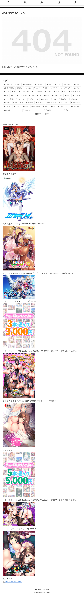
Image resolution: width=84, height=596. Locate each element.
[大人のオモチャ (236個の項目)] (74, 99)
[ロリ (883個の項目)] (14, 91)
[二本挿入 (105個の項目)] (12, 110)
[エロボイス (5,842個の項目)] (8, 84)
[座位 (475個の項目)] (6, 95)
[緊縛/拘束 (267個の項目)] (63, 99)
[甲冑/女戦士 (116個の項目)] (75, 106)
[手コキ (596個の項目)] (57, 91)
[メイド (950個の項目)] (7, 91)
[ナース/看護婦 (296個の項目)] (9, 99)
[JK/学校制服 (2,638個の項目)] (28, 84)
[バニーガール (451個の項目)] (22, 95)
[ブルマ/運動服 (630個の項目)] (37, 91)
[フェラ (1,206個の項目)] (37, 88)
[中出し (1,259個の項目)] (29, 88)
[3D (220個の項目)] (22, 103)
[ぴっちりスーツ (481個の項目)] (74, 91)
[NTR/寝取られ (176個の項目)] (52, 103)
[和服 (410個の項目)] (39, 95)
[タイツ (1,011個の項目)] (77, 88)
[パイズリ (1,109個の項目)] (54, 88)
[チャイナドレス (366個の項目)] (57, 95)
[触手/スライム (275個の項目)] (33, 99)
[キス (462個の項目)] (13, 95)
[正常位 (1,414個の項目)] (77, 84)
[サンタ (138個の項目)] (17, 106)
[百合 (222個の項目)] (15, 103)
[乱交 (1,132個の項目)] (45, 88)
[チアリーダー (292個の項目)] (21, 99)
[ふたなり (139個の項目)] (7, 106)
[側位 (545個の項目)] (64, 91)
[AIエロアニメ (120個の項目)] (63, 106)
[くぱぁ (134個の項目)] (26, 106)
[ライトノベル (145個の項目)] (64, 103)
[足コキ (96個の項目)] (72, 110)
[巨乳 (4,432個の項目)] (17, 84)
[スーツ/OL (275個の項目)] (45, 99)
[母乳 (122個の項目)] (53, 106)
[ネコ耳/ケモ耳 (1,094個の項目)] (66, 88)
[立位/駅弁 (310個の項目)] (76, 95)
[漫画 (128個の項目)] (45, 106)
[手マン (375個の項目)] (46, 95)
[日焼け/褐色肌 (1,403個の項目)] (9, 88)
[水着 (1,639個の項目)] (49, 84)
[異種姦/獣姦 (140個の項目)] (75, 103)
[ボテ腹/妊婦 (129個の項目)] (36, 106)
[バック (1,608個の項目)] (58, 84)
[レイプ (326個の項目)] (68, 95)
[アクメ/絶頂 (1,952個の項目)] (40, 84)
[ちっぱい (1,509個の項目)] (67, 84)
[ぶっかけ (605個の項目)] (48, 91)
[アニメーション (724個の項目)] (24, 91)
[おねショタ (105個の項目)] (32, 110)
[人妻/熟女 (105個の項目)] (53, 110)
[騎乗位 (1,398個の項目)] (20, 88)
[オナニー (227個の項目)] (7, 103)
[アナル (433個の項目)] (32, 95)
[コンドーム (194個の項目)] (40, 103)
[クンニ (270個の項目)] (54, 99)
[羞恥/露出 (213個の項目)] (30, 103)
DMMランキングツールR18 (13, 582)
